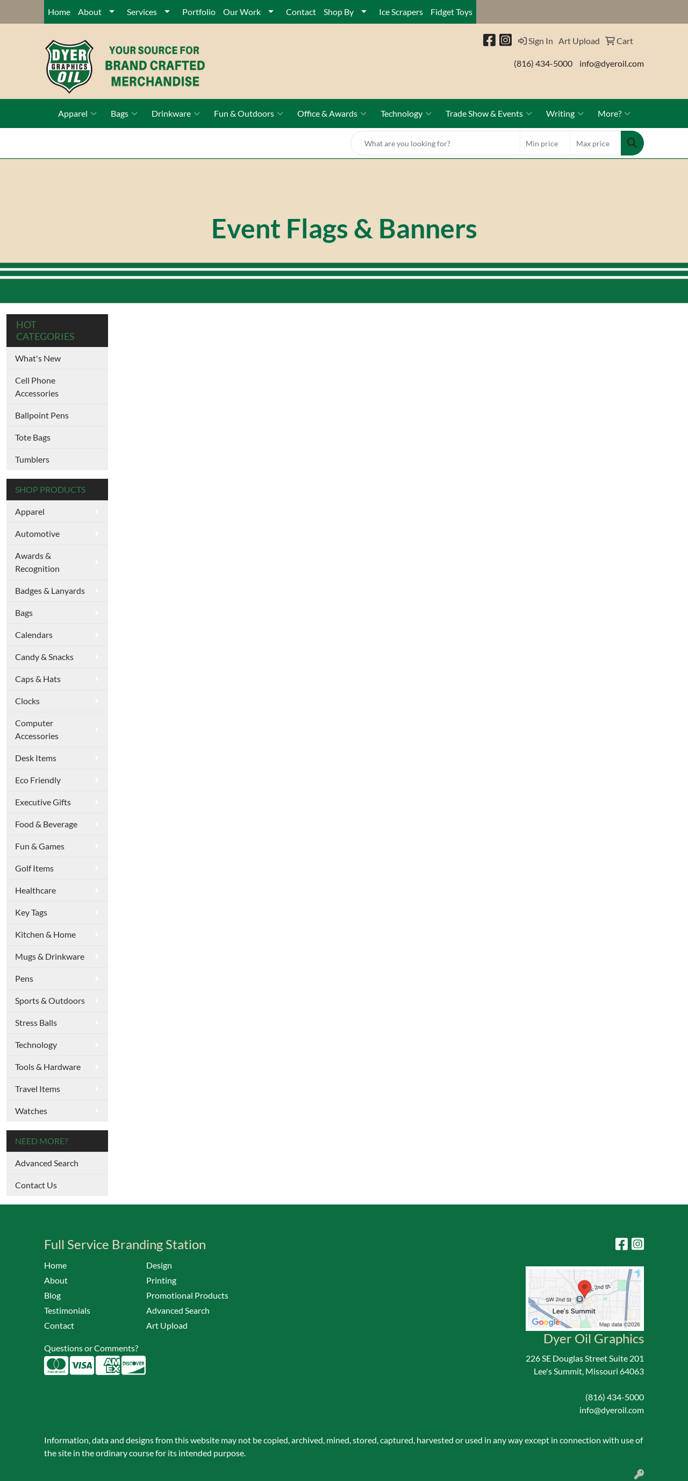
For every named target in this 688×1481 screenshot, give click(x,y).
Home (59, 11)
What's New (38, 358)
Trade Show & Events (489, 113)
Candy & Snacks (44, 656)
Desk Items (35, 758)
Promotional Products (187, 1295)
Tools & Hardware (48, 1066)
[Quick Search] (435, 143)
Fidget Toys (451, 11)
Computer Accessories (37, 729)
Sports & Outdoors (50, 1000)
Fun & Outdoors (248, 113)
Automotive (37, 533)
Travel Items (37, 1088)
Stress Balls (36, 1022)
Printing (161, 1280)
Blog (52, 1295)
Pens (24, 978)
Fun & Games (39, 846)
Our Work (242, 11)
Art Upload (167, 1325)
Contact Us (36, 1185)
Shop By (339, 11)
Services (142, 11)
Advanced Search (46, 1163)
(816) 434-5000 (543, 63)
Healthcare (35, 890)
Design (159, 1265)
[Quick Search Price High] (595, 143)
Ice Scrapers (401, 11)
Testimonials (67, 1310)
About (90, 11)
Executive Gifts (43, 802)
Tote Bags (33, 437)
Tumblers (32, 459)
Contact (301, 11)
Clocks (27, 701)
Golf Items (34, 868)
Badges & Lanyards (50, 590)
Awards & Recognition (37, 561)
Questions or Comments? (91, 1348)
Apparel (77, 113)
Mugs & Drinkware (49, 956)
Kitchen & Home (45, 934)
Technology (406, 113)
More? (614, 113)
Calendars (34, 634)
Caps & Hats (38, 679)
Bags (124, 113)
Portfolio (199, 11)
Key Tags (31, 912)
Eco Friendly (38, 780)
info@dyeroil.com (611, 63)
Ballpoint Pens (42, 415)
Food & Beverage (46, 824)
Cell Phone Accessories (37, 386)
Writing (565, 113)
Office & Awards (332, 113)
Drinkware (176, 113)
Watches (31, 1111)
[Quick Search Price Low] (545, 143)
